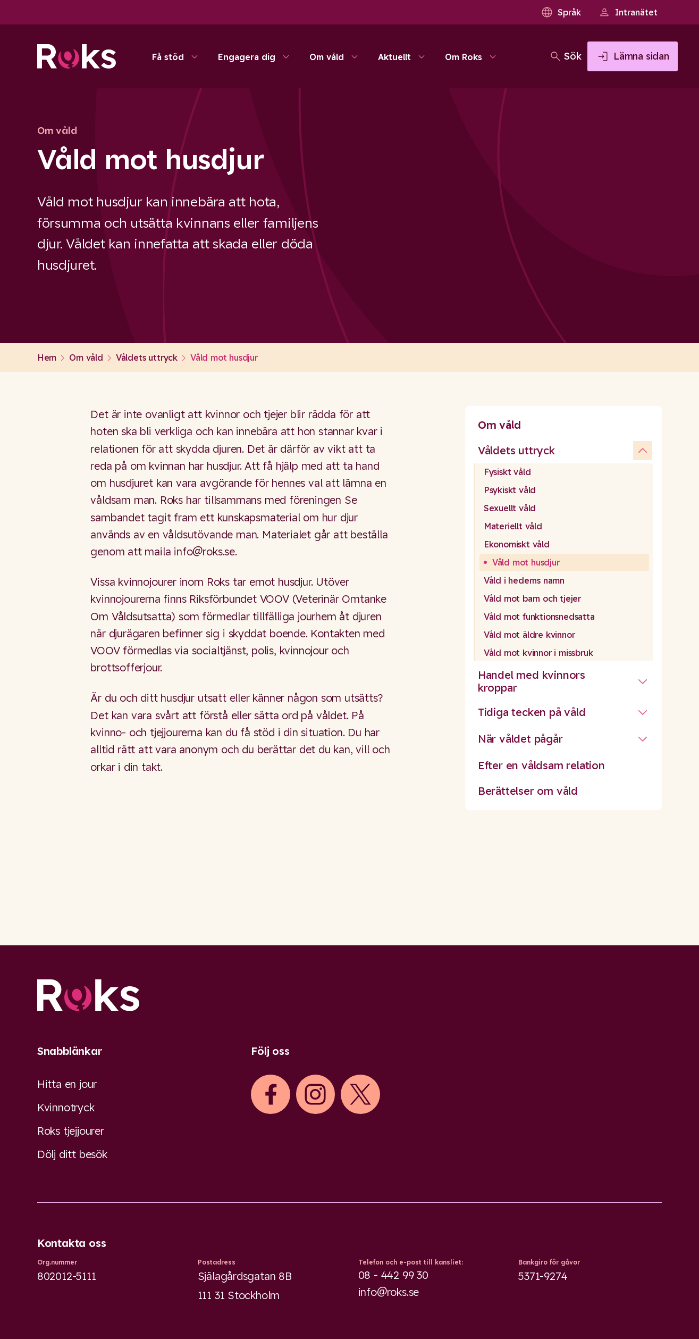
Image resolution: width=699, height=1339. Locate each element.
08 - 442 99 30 (393, 1275)
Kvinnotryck (66, 1107)
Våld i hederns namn (524, 580)
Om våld (499, 424)
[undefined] (642, 450)
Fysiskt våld (507, 472)
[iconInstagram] (315, 1094)
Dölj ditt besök (72, 1154)
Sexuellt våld (510, 508)
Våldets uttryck (516, 450)
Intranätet (628, 12)
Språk (561, 12)
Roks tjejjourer (70, 1130)
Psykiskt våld (510, 490)
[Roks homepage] (76, 59)
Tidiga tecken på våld (532, 712)
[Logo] (349, 995)
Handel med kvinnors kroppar (531, 681)
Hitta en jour (67, 1084)
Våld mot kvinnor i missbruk (538, 652)
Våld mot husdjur (526, 562)
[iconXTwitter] (360, 1094)
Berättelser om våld (528, 790)
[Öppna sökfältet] (525, 59)
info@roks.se (388, 1292)
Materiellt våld (513, 526)
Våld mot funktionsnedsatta (539, 616)
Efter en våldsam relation (541, 765)
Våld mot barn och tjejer (532, 598)
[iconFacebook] (270, 1094)
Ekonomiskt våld (517, 544)
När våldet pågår (520, 738)
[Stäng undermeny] (642, 681)
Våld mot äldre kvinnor (529, 634)
